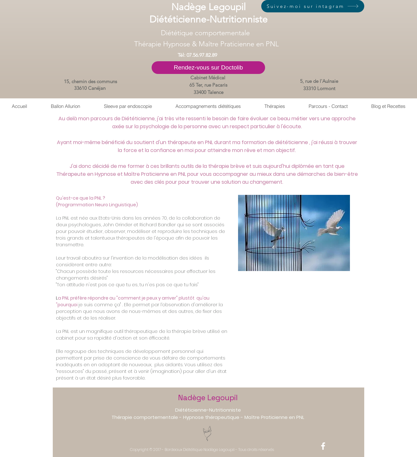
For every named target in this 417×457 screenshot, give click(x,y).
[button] (274, 106)
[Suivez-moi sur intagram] (312, 6)
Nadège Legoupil (208, 397)
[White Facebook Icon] (323, 446)
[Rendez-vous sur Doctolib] (208, 67)
